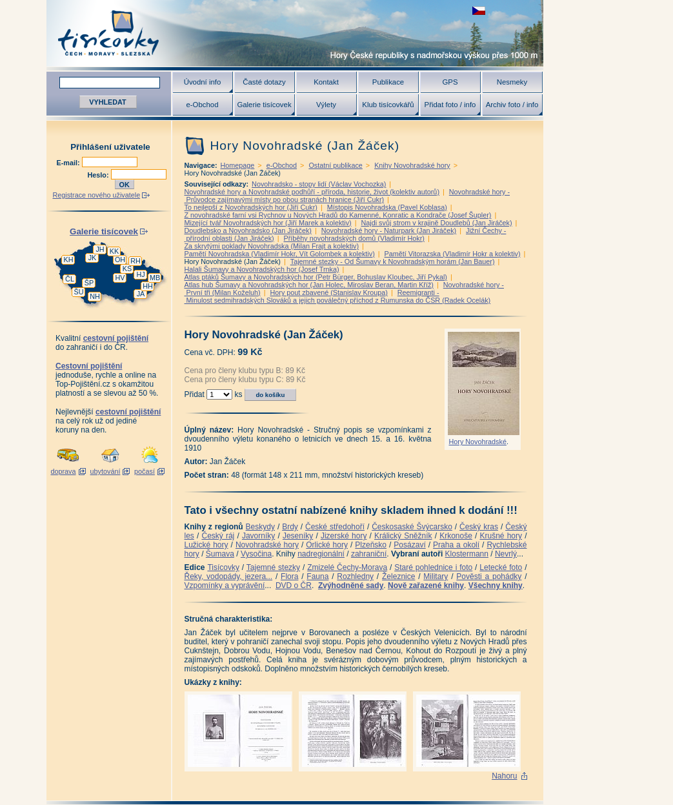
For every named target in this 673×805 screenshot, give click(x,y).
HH (148, 286)
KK (114, 251)
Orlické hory (327, 544)
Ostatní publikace (335, 165)
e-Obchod (202, 104)
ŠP (89, 283)
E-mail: (69, 163)
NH (95, 296)
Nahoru (504, 775)
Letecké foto (500, 567)
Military (435, 576)
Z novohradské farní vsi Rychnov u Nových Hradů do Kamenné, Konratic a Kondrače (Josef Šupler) (338, 215)
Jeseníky (298, 535)
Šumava (220, 553)
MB (155, 277)
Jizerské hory (344, 535)
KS (127, 268)
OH (120, 259)
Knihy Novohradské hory (412, 165)
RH (135, 261)
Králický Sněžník (403, 535)
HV (120, 277)
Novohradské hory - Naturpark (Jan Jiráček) (388, 230)
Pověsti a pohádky (488, 576)
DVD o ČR (294, 585)
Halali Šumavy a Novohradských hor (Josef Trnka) (262, 269)
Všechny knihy (495, 585)
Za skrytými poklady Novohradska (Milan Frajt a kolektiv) (272, 246)
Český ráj (217, 535)
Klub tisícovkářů (388, 104)
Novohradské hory (267, 544)
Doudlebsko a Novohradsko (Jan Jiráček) (248, 230)
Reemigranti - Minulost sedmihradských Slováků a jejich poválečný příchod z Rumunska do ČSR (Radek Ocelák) (338, 296)
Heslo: (99, 175)
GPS (449, 82)
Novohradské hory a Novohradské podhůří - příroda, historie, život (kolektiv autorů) (312, 192)
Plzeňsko (371, 544)
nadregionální (321, 553)
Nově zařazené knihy (426, 585)
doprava (62, 471)
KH (69, 259)
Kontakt (326, 82)
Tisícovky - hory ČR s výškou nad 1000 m (294, 33)
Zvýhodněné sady (350, 585)
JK (92, 257)
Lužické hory (206, 544)
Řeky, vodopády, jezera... (229, 576)
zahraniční (369, 553)
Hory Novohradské (478, 441)
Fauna (317, 576)
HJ (140, 274)
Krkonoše (455, 535)
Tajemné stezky (273, 567)
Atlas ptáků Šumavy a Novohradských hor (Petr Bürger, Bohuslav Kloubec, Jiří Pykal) (316, 277)
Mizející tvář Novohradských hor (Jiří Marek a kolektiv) (268, 223)
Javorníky (258, 535)
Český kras (478, 526)
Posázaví (409, 544)
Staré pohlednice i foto (433, 567)
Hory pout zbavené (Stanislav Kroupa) (329, 292)
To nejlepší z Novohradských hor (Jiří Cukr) (251, 207)
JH (99, 249)
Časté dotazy (264, 82)
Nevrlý (506, 553)
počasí (144, 471)
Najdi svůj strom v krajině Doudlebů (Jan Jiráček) (436, 223)
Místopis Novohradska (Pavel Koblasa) (387, 207)
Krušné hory (500, 535)
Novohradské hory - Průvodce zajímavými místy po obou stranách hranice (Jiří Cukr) (347, 195)
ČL (69, 279)
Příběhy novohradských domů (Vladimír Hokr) (354, 238)
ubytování (105, 471)
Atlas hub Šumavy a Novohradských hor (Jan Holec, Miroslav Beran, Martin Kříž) (309, 285)
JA (141, 294)
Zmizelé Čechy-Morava (347, 567)
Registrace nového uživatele (97, 195)
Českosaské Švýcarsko (412, 526)
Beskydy (260, 526)
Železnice (398, 576)
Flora (289, 576)
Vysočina (256, 553)
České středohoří (335, 526)
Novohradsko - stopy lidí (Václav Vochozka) (319, 184)
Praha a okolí (456, 544)
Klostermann (466, 553)
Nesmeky (512, 82)
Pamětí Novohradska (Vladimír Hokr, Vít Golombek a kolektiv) (280, 254)
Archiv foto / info (512, 104)
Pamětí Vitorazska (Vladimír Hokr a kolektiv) (453, 254)
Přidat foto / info (450, 104)
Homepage (238, 165)
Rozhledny (355, 576)
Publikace (388, 82)
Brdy (290, 526)
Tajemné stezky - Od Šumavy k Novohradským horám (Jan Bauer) (392, 261)
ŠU (79, 292)
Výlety (326, 104)
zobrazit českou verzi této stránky (479, 10)
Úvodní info (202, 82)
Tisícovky (223, 567)
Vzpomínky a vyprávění (225, 585)
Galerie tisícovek (264, 104)
